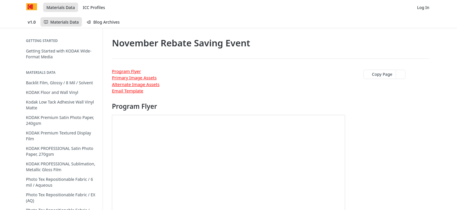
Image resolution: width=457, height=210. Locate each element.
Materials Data (60, 7)
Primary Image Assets (134, 77)
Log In (423, 7)
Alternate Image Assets (135, 84)
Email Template (127, 91)
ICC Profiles (94, 7)
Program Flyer (126, 71)
